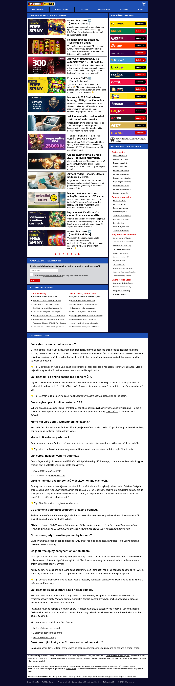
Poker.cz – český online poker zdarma (83, 312)
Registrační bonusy (119, 204)
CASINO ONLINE (36, 15)
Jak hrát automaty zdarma (122, 276)
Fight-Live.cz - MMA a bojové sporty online (47, 300)
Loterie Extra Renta (119, 294)
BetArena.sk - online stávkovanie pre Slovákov (48, 319)
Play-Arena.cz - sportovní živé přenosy (83, 319)
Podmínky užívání (64, 682)
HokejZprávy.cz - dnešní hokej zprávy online (47, 308)
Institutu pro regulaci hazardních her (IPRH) (76, 658)
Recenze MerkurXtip (120, 167)
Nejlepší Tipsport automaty (122, 182)
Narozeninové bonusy (120, 208)
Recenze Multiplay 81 (120, 193)
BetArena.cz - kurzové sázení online (45, 297)
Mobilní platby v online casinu (123, 268)
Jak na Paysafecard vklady (122, 249)
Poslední (79, 254)
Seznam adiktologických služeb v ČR (75, 676)
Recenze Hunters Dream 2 (122, 189)
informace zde (71, 669)
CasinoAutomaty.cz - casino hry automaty (84, 304)
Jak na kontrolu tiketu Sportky (123, 283)
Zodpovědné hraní (118, 658)
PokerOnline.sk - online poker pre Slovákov (85, 327)
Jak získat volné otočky (121, 231)
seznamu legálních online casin (110, 396)
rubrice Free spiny (45, 583)
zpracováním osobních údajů (53, 276)
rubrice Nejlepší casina (88, 370)
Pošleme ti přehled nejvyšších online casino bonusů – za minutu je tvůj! (65, 266)
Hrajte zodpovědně (34, 666)
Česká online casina (120, 155)
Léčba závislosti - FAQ (44, 637)
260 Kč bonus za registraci (122, 215)
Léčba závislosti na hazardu (47, 628)
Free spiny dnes (118, 223)
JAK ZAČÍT (112, 411)
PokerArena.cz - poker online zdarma (83, 308)
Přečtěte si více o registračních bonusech (59, 503)
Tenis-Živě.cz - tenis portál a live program (46, 312)
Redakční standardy (48, 682)
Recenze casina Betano (121, 170)
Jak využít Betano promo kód (123, 242)
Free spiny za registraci (121, 219)
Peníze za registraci (119, 212)
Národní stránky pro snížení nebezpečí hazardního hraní (117, 676)
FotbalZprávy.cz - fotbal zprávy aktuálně (46, 304)
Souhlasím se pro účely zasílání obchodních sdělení (61, 276)
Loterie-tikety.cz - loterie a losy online (83, 300)
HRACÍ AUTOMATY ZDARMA (55, 15)
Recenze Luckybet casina (121, 178)
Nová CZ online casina (120, 159)
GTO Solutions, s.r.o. (127, 682)
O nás (29, 682)
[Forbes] (137, 75)
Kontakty (36, 682)
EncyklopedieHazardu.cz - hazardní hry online (86, 297)
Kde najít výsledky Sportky (122, 287)
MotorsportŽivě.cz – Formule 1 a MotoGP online (49, 315)
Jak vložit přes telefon (120, 253)
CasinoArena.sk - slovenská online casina (84, 323)
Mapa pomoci (92, 676)
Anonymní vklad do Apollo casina (124, 272)
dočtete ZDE (54, 471)
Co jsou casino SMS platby (122, 238)
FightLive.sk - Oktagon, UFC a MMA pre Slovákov (49, 323)
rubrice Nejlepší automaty (120, 449)
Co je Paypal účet (119, 261)
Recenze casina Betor (120, 163)
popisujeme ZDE (56, 475)
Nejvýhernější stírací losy (121, 291)
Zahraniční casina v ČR (121, 257)
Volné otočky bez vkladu (121, 227)
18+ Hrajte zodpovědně (107, 682)
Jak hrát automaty (119, 264)
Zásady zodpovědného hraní (47, 633)
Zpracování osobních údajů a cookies (84, 682)
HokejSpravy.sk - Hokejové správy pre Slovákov (87, 315)
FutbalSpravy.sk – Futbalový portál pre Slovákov (49, 327)
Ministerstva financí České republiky (118, 656)
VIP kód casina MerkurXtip (122, 246)
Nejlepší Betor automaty (121, 186)
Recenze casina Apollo (120, 174)
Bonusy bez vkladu (119, 200)
